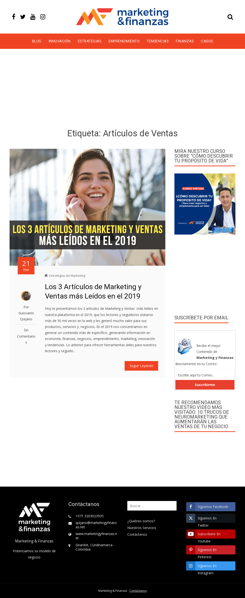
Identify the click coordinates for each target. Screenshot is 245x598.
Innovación (60, 41)
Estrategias (90, 41)
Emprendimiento (124, 41)
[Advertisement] (122, 89)
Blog (36, 41)
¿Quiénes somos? (141, 521)
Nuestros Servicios (141, 527)
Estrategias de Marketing (67, 275)
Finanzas (185, 41)
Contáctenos (137, 534)
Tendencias (158, 41)
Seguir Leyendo (141, 365)
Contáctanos (138, 591)
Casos (207, 41)
